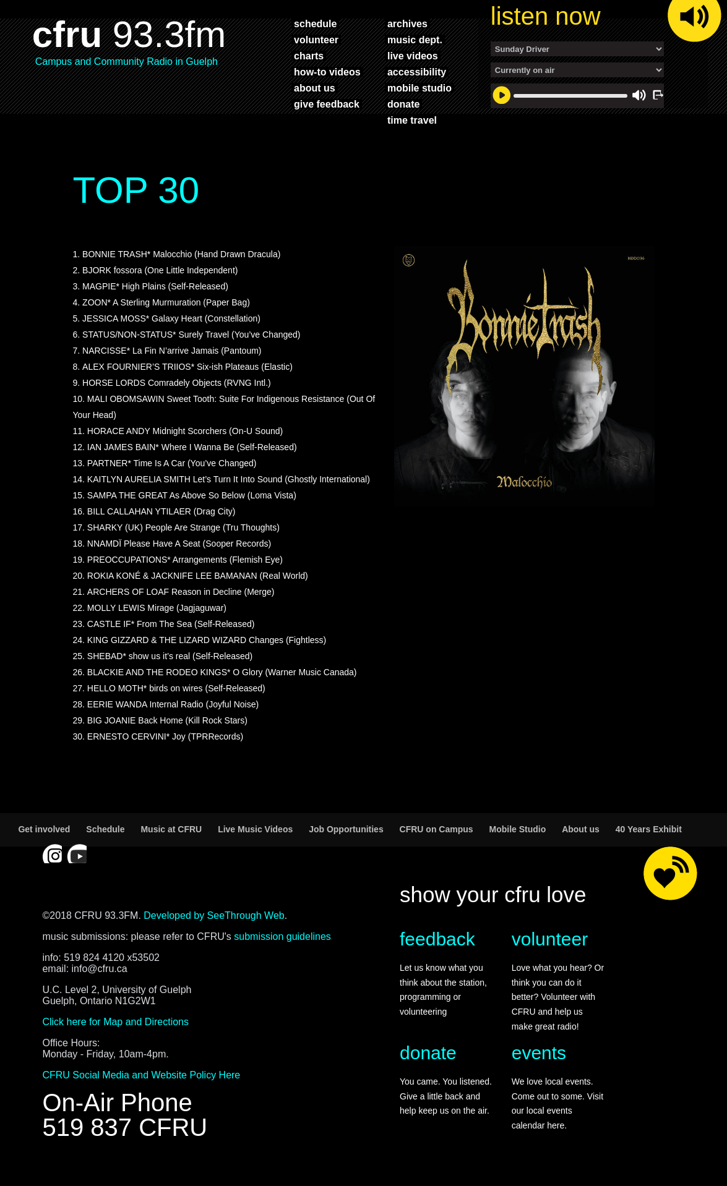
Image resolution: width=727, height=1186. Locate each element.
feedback (437, 939)
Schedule (105, 829)
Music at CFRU (171, 829)
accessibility (416, 72)
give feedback (326, 104)
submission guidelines (282, 936)
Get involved (44, 829)
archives (407, 23)
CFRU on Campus (436, 829)
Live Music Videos (255, 829)
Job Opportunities (346, 829)
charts (309, 56)
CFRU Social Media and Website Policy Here (141, 1075)
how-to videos (327, 72)
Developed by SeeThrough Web (214, 915)
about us (314, 88)
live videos (412, 56)
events (539, 1053)
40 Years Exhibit (649, 829)
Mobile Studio (517, 829)
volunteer (316, 40)
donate (403, 104)
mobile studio (419, 88)
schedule (315, 23)
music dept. (414, 40)
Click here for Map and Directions (115, 1022)
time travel (412, 120)
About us (581, 829)
